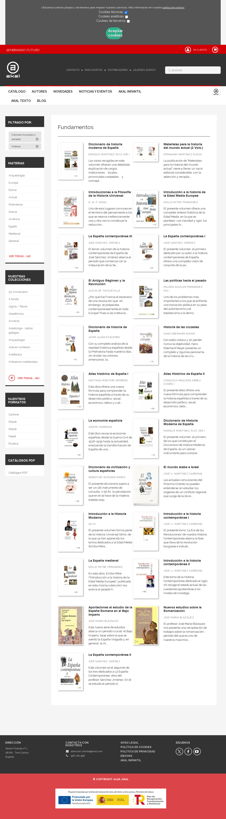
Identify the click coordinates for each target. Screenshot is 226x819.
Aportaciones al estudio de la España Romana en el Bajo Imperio (110, 611)
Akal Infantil (130, 91)
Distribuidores (118, 70)
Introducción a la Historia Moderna (107, 516)
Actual (13, 197)
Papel (12, 436)
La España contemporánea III (110, 236)
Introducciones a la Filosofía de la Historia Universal (110, 194)
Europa (13, 182)
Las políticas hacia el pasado (185, 281)
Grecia (13, 211)
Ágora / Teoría (18, 306)
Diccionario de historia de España (108, 329)
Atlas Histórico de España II (184, 374)
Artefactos (15, 354)
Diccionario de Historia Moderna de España (181, 422)
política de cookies (173, 7)
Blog (41, 101)
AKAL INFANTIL (131, 760)
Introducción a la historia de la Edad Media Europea (184, 194)
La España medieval (104, 561)
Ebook (13, 421)
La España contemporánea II (110, 655)
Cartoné (14, 414)
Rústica (13, 443)
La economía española (105, 421)
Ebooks (126, 755)
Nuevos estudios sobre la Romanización (183, 609)
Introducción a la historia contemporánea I (182, 516)
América (14, 219)
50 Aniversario (18, 292)
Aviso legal (130, 742)
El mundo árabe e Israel (181, 467)
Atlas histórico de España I (108, 374)
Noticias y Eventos (95, 91)
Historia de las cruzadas (181, 327)
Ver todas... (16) (19, 256)
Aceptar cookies (115, 33)
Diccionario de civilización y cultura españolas (109, 469)
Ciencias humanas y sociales (25, 137)
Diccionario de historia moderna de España (105, 146)
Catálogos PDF (18, 472)
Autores (39, 91)
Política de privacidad (138, 751)
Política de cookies (136, 747)
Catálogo (16, 91)
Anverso (14, 321)
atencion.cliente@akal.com (87, 751)
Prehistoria (16, 204)
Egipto (13, 226)
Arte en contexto (19, 347)
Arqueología (17, 175)
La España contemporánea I (184, 236)
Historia (25, 146)
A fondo (14, 299)
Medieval (15, 233)
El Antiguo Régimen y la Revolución (107, 282)
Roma (13, 190)
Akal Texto (21, 101)
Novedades (63, 91)
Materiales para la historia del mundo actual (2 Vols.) (183, 146)
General (14, 241)
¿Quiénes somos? (144, 70)
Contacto (72, 70)
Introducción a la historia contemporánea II (182, 563)
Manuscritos (93, 70)
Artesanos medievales (23, 361)
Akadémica (16, 313)
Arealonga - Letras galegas (21, 330)
